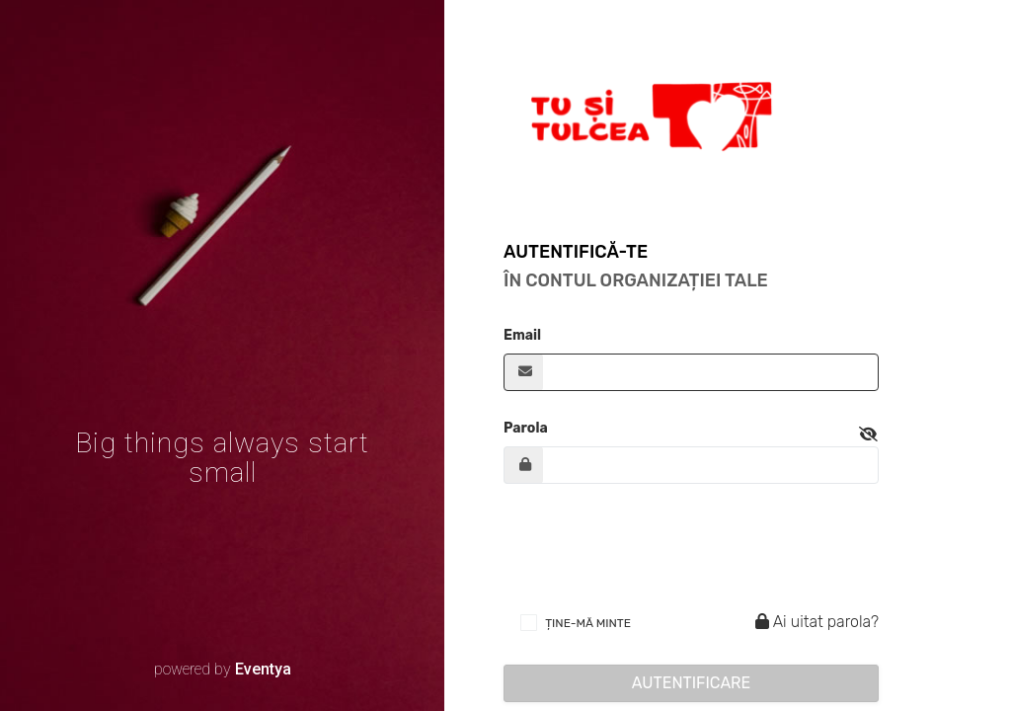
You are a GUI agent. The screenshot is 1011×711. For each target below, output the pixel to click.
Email (522, 335)
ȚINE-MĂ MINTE (588, 623)
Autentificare (691, 682)
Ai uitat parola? (814, 621)
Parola (526, 428)
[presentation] (654, 547)
